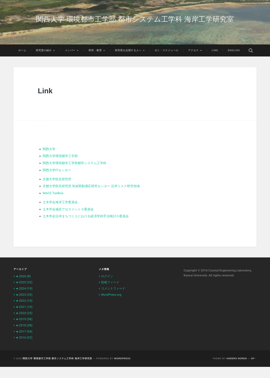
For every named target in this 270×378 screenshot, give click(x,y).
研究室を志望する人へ (128, 50)
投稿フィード (110, 294)
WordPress (122, 369)
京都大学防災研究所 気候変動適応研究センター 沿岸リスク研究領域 (91, 198)
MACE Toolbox (53, 205)
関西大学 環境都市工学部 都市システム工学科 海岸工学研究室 (135, 18)
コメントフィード (113, 300)
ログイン (107, 288)
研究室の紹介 (44, 50)
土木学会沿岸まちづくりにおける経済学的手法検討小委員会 (86, 228)
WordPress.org (111, 306)
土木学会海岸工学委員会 (60, 214)
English (234, 50)
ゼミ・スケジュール (166, 50)
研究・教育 (95, 50)
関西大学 (49, 161)
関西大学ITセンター (57, 182)
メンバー (70, 50)
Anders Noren (236, 369)
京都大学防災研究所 (57, 191)
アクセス (193, 50)
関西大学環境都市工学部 (60, 168)
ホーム (22, 50)
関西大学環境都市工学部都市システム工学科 (74, 175)
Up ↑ (254, 369)
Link (215, 50)
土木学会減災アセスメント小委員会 (68, 221)
